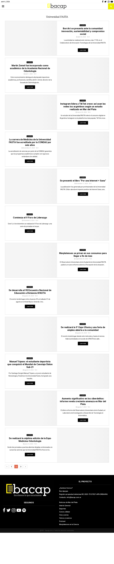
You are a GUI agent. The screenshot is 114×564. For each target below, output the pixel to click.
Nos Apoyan (63, 491)
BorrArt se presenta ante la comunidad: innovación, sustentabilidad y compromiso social (83, 31)
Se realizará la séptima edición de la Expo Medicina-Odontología (30, 439)
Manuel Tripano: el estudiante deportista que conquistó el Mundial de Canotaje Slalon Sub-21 (30, 364)
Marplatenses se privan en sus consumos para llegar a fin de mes (83, 254)
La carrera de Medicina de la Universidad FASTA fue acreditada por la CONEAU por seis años (30, 142)
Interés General (64, 505)
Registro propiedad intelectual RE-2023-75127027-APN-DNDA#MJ (83, 494)
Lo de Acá (82, 25)
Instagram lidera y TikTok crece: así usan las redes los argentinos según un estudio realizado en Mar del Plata (83, 106)
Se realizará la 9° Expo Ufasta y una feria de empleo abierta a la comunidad (83, 328)
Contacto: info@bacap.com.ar (70, 497)
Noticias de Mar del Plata (68, 502)
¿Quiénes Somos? (66, 488)
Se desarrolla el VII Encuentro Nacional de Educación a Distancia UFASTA (30, 291)
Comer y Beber (64, 512)
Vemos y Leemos (65, 518)
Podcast (62, 521)
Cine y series (64, 515)
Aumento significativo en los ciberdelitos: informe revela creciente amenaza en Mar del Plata (83, 401)
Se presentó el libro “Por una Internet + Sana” (83, 180)
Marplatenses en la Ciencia (69, 524)
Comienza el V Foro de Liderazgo (30, 217)
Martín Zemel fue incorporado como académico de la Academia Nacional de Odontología (30, 68)
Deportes (62, 509)
